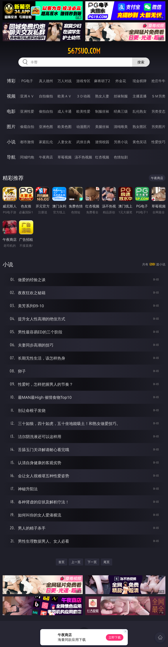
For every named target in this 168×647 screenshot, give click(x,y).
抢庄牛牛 (158, 80)
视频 (11, 96)
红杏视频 (102, 157)
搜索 (140, 62)
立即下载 (114, 637)
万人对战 (65, 80)
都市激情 (27, 141)
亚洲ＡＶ (27, 96)
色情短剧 (121, 157)
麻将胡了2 (102, 80)
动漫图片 (83, 126)
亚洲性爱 (27, 111)
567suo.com (84, 51)
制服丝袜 (102, 111)
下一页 (92, 562)
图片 (11, 126)
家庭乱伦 (46, 141)
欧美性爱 (83, 111)
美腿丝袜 (102, 126)
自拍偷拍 (46, 96)
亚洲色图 (46, 126)
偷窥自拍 (27, 126)
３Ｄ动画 (83, 96)
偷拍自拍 (46, 111)
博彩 (11, 81)
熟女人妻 (102, 96)
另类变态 (158, 111)
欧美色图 (65, 126)
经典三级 (121, 111)
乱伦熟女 (140, 111)
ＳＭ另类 (158, 96)
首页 (61, 562)
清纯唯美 (121, 126)
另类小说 (121, 141)
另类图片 (158, 126)
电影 (11, 111)
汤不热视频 (83, 157)
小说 (11, 142)
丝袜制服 (121, 96)
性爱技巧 (158, 141)
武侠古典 (83, 141)
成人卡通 (65, 111)
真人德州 (46, 80)
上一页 (75, 562)
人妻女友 (65, 141)
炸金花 (121, 80)
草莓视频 (65, 157)
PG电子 (27, 80)
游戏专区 (83, 80)
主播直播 (140, 96)
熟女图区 (140, 126)
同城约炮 (27, 157)
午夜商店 (46, 157)
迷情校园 (102, 141)
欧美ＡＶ (65, 96)
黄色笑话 (140, 141)
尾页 (106, 562)
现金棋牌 (140, 80)
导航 (11, 157)
